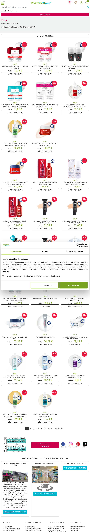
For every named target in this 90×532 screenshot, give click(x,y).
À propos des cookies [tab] (74, 251)
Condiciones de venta (78, 527)
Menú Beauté (45, 15)
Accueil (3, 11)
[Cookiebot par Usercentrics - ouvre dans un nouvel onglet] (78, 245)
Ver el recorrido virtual (45, 494)
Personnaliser (44, 285)
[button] (81, 2)
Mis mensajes (8, 527)
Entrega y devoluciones (33, 529)
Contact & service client (33, 530)
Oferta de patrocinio (10, 530)
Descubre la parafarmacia (15, 512)
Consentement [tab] (15, 251)
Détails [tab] (45, 251)
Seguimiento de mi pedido (12, 529)
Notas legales (75, 529)
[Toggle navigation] (2, 2)
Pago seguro (30, 527)
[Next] (56, 428)
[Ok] (88, 7)
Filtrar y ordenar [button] (45, 36)
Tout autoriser (73, 285)
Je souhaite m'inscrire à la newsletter (45, 445)
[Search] (43, 7)
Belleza (10, 11)
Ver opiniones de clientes (75, 468)
